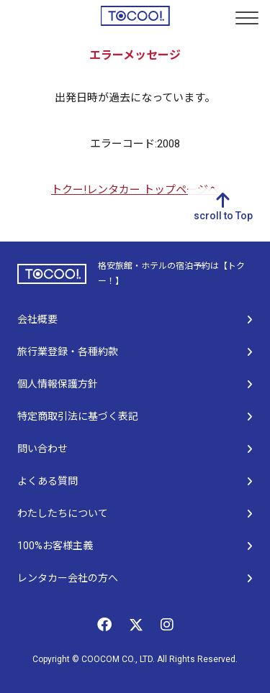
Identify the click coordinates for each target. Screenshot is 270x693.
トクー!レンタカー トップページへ (135, 189)
